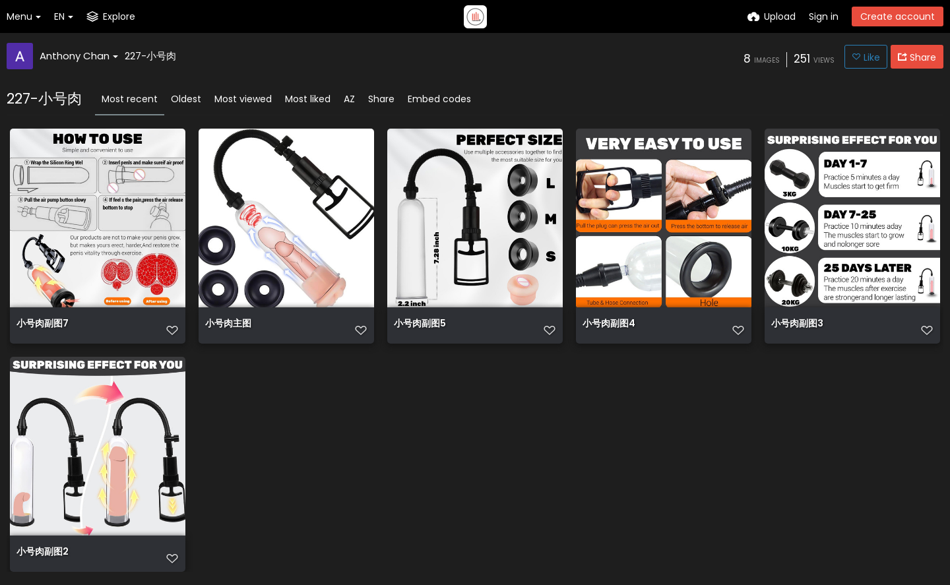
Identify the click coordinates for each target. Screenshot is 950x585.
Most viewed (243, 99)
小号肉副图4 (609, 324)
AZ (349, 99)
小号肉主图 (228, 324)
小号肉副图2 (42, 552)
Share (381, 99)
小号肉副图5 (420, 324)
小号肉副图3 (797, 324)
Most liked (308, 99)
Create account (897, 16)
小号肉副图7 (42, 324)
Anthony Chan (79, 56)
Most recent (130, 99)
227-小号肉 (150, 56)
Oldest (186, 99)
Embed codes (439, 99)
